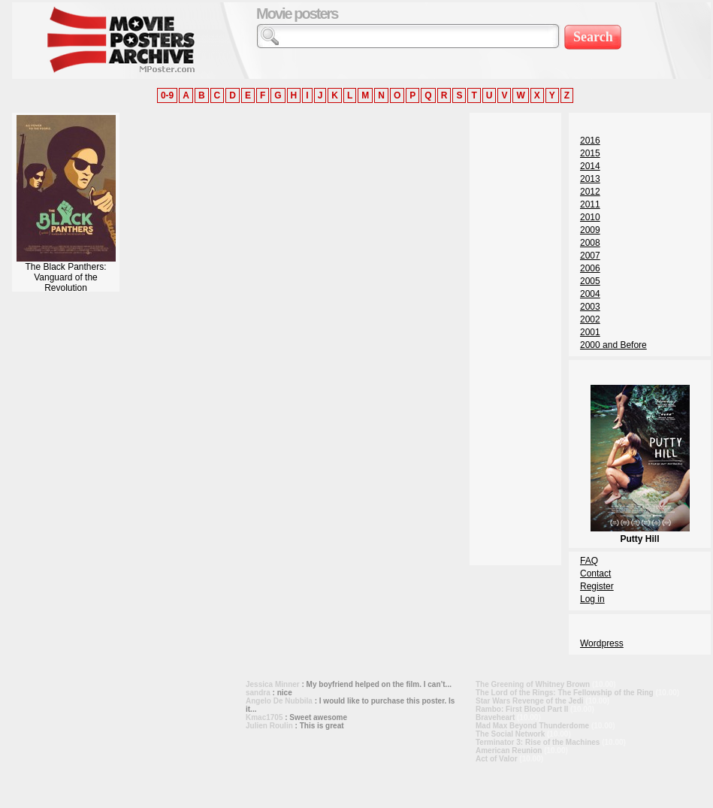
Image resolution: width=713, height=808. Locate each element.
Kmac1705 (264, 717)
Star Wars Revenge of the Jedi (530, 701)
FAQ (589, 560)
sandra (258, 692)
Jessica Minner (273, 684)
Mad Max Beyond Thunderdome (532, 726)
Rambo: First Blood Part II (522, 709)
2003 (590, 306)
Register (597, 586)
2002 (590, 319)
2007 (590, 255)
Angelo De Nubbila (279, 701)
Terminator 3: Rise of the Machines (538, 742)
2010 (590, 217)
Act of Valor (497, 759)
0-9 (167, 95)
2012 (590, 191)
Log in (592, 599)
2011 (590, 204)
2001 (590, 332)
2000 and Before (613, 345)
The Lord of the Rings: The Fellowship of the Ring (565, 692)
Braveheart (495, 717)
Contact (595, 573)
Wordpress (602, 643)
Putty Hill (640, 533)
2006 (590, 268)
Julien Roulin (269, 726)
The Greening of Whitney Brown (533, 684)
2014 (590, 166)
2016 (590, 140)
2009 (590, 230)
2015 (590, 153)
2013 (590, 179)
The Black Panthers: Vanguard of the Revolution (66, 273)
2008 (590, 243)
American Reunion (509, 750)
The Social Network (510, 734)
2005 (590, 281)
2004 (590, 294)
